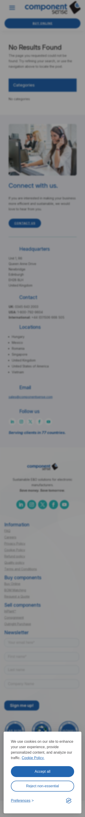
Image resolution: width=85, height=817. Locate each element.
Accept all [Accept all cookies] (42, 771)
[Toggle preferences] (22, 800)
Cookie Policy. (33, 758)
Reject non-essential (42, 786)
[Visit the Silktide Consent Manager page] (68, 800)
